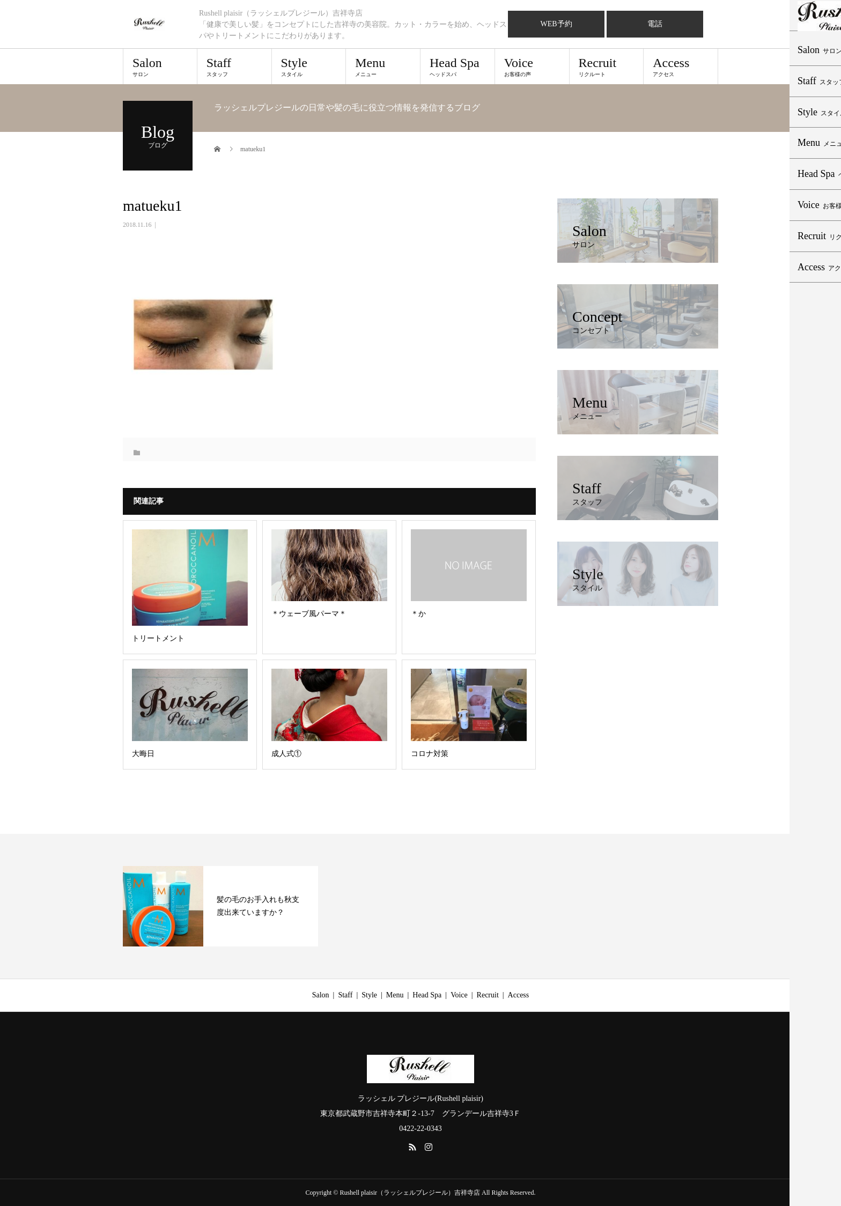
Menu (383, 66)
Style (309, 66)
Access (681, 66)
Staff (234, 66)
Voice (532, 66)
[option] (220, 906)
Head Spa (457, 66)
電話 (654, 24)
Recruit (607, 66)
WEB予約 (556, 24)
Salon (160, 66)
